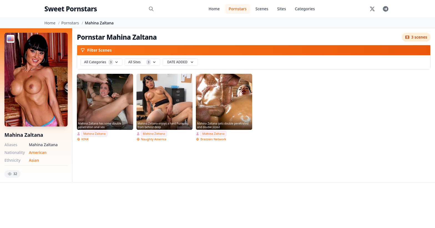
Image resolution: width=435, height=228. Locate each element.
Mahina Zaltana (94, 133)
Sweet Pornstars (70, 8)
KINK (84, 139)
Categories (305, 8)
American (38, 152)
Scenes (262, 8)
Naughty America (153, 139)
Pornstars (238, 8)
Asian (34, 160)
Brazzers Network (213, 139)
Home (214, 8)
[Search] (151, 9)
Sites (281, 8)
